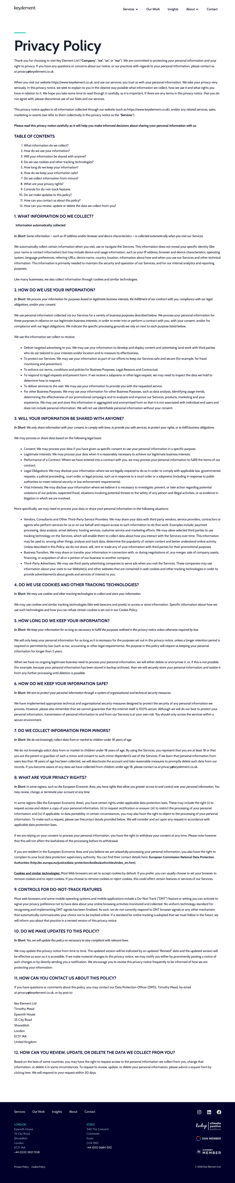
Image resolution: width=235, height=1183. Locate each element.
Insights (58, 1112)
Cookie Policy (38, 1166)
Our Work (39, 1112)
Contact (91, 1112)
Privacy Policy (21, 1166)
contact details (94, 819)
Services (20, 1112)
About (75, 1112)
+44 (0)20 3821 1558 (27, 1152)
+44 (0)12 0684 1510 (99, 1147)
